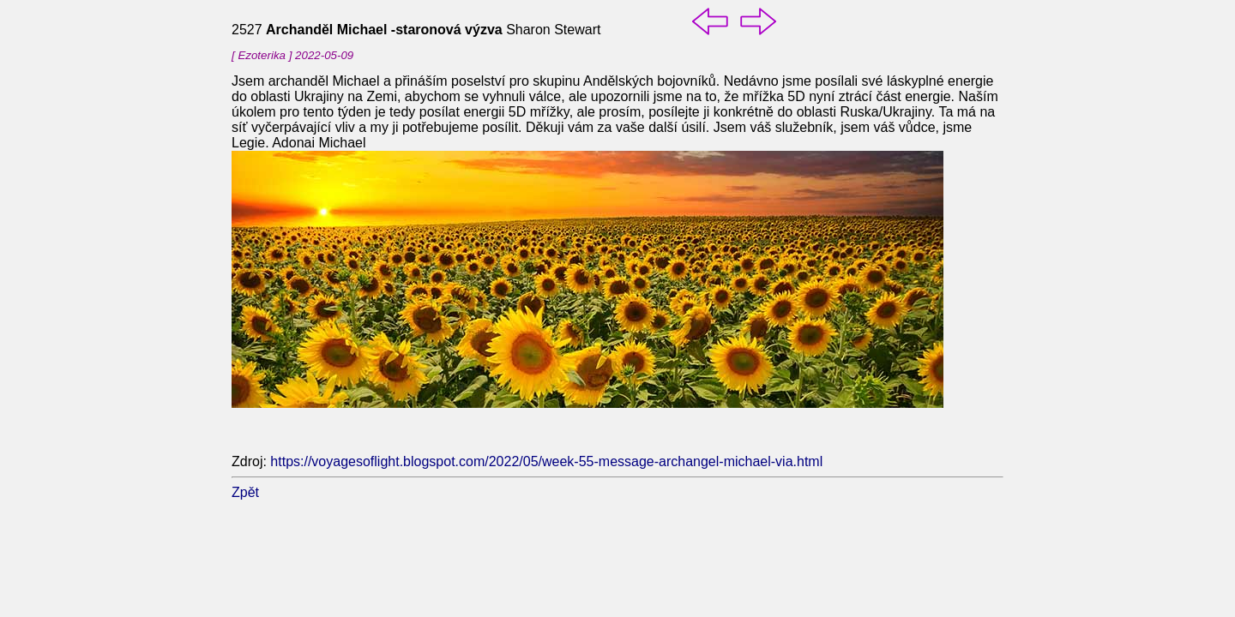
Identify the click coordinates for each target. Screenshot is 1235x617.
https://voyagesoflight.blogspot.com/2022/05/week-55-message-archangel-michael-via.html (546, 461)
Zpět (245, 492)
